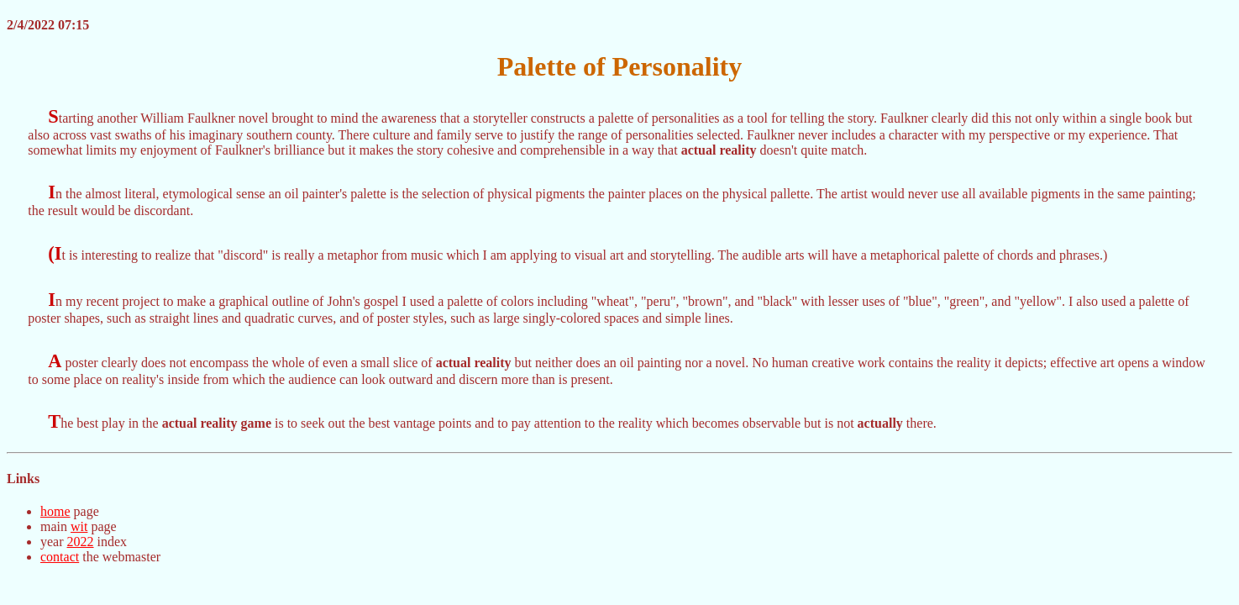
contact (59, 557)
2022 (80, 541)
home (55, 511)
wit (79, 526)
